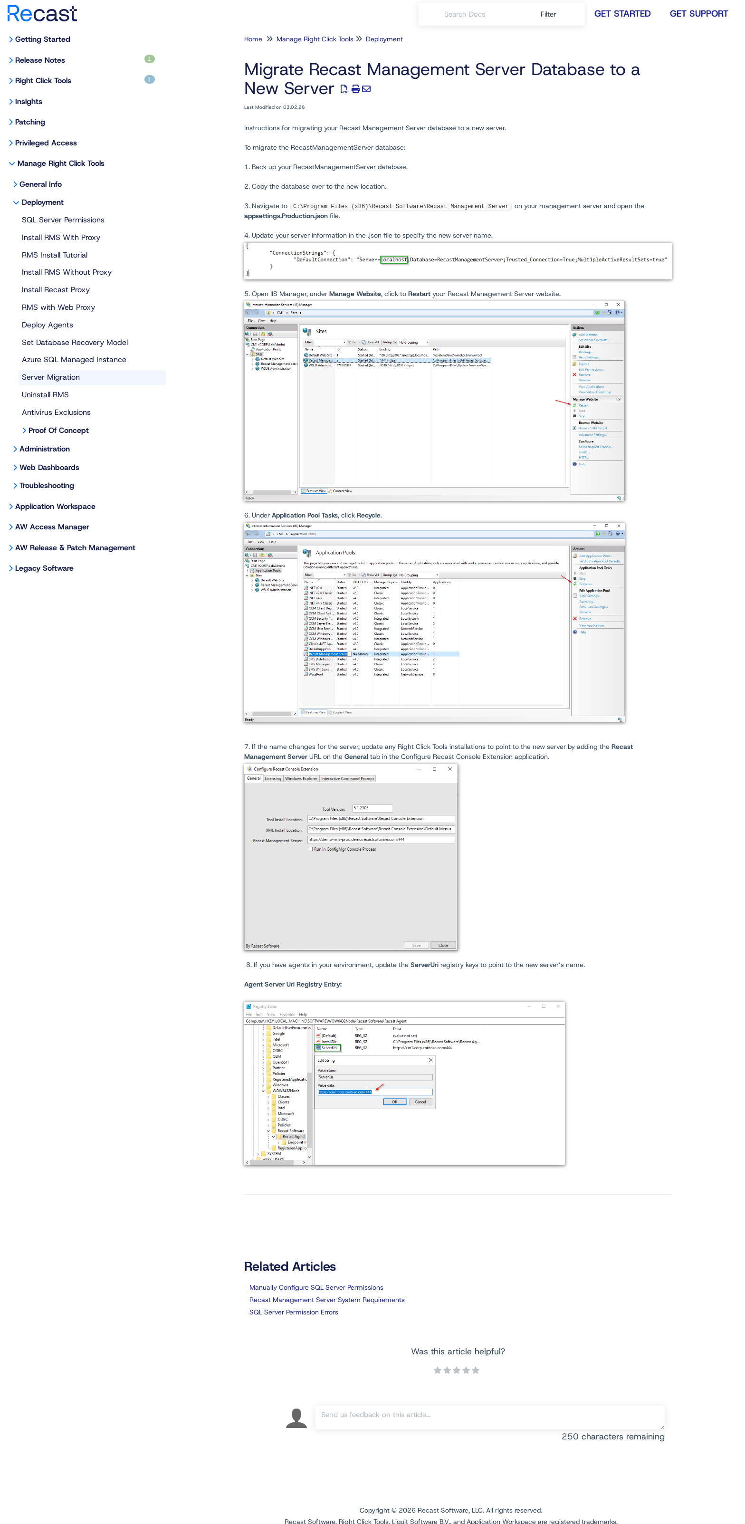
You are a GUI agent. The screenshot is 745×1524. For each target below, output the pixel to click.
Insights (28, 101)
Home (253, 39)
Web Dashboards (49, 467)
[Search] (431, 14)
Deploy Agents (47, 325)
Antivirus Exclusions (56, 412)
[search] (487, 14)
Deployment (43, 202)
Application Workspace (55, 506)
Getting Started (42, 39)
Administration (44, 449)
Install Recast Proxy (56, 290)
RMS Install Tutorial (54, 255)
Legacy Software (44, 568)
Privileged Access (46, 143)
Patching (30, 122)
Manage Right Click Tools (61, 163)
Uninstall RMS (45, 395)
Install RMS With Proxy (61, 237)
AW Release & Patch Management (75, 548)
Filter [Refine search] (550, 14)
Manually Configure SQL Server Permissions (316, 1287)
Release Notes (85, 60)
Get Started (622, 13)
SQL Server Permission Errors (293, 1312)
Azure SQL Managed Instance (74, 359)
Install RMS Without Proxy (67, 272)
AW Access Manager (52, 527)
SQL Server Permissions (63, 220)
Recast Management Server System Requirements (327, 1299)
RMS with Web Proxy (58, 307)
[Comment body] (490, 1417)
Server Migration (51, 377)
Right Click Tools (85, 80)
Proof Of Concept (59, 430)
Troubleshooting (46, 485)
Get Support (699, 13)
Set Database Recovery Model (75, 342)
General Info (40, 184)
